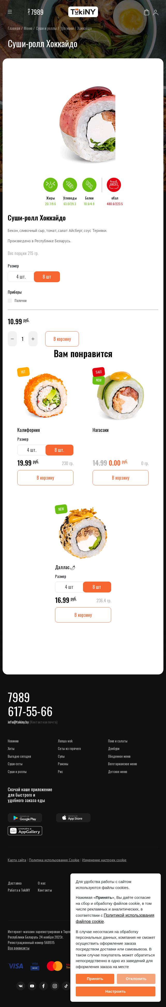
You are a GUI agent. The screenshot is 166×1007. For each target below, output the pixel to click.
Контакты (45, 891)
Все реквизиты (18, 948)
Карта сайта (17, 861)
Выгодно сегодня (19, 757)
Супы (61, 757)
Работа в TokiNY (19, 891)
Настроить (115, 991)
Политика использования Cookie (54, 861)
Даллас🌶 (65, 567)
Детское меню (117, 772)
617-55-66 (30, 712)
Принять (95, 978)
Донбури (113, 749)
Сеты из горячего (69, 749)
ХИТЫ (11, 749)
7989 (37, 12)
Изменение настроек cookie (104, 861)
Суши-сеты (15, 764)
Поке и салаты (117, 741)
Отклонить (136, 978)
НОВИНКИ (13, 741)
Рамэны (63, 764)
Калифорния (28, 430)
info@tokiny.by (18, 723)
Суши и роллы (17, 772)
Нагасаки (101, 430)
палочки (20, 300)
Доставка (14, 884)
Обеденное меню (119, 757)
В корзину (62, 339)
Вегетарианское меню (122, 764)
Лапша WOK (65, 741)
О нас (42, 884)
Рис (60, 772)
